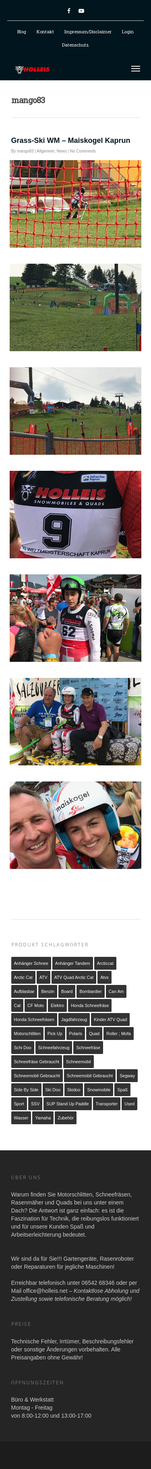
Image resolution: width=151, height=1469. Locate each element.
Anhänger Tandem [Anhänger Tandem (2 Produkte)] (72, 963)
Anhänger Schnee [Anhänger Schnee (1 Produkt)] (31, 963)
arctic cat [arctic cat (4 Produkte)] (23, 977)
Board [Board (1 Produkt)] (66, 991)
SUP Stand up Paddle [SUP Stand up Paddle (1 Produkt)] (67, 1103)
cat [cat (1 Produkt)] (17, 1005)
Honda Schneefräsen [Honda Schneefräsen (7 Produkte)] (34, 1019)
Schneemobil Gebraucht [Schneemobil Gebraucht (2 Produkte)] (90, 1075)
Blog (21, 31)
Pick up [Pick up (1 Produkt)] (55, 1033)
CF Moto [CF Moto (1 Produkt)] (35, 1005)
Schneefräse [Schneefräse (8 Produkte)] (88, 1047)
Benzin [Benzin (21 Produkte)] (47, 991)
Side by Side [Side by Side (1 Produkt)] (26, 1089)
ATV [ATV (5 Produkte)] (43, 977)
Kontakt (45, 31)
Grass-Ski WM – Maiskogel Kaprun (70, 140)
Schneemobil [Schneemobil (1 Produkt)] (78, 1061)
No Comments (83, 151)
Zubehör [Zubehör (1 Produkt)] (66, 1117)
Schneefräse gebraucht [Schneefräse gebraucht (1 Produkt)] (37, 1061)
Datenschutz (75, 45)
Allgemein (45, 151)
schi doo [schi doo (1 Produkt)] (22, 1047)
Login (128, 31)
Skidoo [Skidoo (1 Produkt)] (74, 1089)
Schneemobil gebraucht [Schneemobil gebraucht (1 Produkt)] (37, 1075)
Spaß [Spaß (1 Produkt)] (122, 1089)
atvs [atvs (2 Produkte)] (104, 977)
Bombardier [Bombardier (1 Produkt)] (90, 991)
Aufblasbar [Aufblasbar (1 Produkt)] (24, 991)
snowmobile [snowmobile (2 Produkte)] (98, 1089)
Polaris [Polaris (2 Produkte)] (76, 1033)
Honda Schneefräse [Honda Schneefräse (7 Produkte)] (90, 1005)
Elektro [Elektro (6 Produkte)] (57, 1005)
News (62, 151)
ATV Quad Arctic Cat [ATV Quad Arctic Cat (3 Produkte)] (74, 977)
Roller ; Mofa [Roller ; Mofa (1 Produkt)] (118, 1033)
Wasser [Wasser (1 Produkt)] (21, 1117)
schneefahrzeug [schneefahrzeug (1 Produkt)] (54, 1047)
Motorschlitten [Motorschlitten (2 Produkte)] (27, 1033)
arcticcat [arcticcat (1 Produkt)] (105, 963)
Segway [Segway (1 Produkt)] (127, 1075)
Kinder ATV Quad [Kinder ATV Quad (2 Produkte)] (110, 1019)
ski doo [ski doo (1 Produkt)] (53, 1089)
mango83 (25, 151)
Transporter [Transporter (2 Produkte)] (107, 1103)
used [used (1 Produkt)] (129, 1103)
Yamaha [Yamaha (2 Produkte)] (43, 1117)
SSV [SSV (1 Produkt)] (35, 1103)
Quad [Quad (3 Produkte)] (94, 1033)
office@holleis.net (45, 1291)
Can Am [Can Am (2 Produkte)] (116, 991)
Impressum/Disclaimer (88, 31)
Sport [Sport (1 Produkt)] (19, 1103)
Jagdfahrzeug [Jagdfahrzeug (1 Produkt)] (74, 1019)
